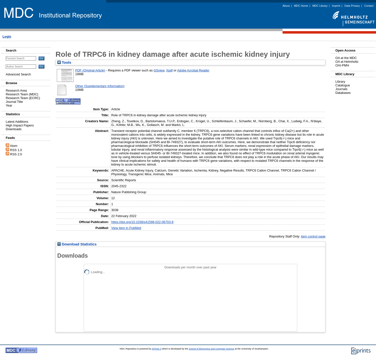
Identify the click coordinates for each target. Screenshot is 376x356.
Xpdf (169, 70)
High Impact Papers (20, 125)
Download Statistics (77, 244)
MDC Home (301, 5)
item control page (313, 236)
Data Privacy (352, 5)
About (286, 5)
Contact (369, 5)
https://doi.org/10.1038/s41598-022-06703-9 (142, 222)
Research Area (16, 90)
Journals (341, 89)
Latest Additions (17, 121)
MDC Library (320, 5)
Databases (343, 93)
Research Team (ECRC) (23, 98)
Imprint (336, 5)
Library (340, 81)
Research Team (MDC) (22, 94)
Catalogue (342, 85)
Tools (64, 62)
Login (6, 36)
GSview (158, 70)
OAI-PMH (342, 65)
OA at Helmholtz (346, 61)
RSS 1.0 (16, 150)
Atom (13, 146)
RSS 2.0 (16, 154)
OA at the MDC (346, 58)
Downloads (13, 129)
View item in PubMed (126, 228)
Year (9, 105)
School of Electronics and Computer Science (211, 349)
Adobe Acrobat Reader (193, 70)
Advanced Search (18, 74)
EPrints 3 (156, 349)
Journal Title (14, 102)
